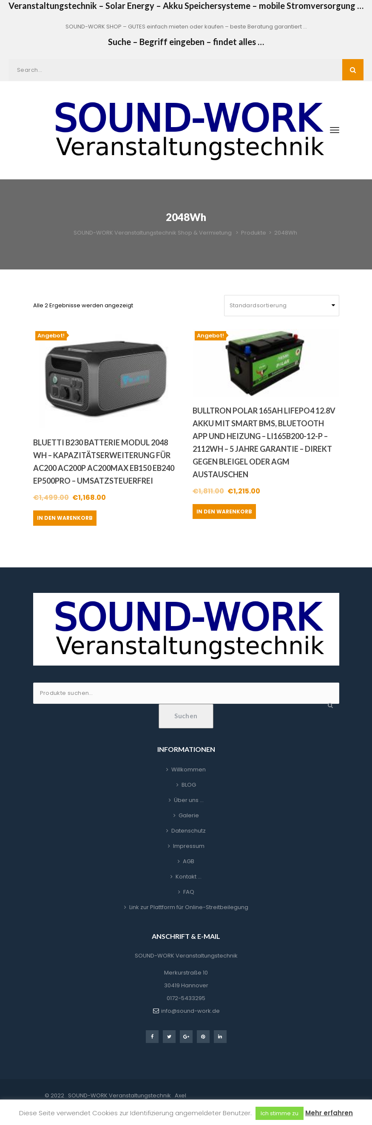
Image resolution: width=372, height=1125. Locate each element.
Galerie (189, 815)
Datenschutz (188, 831)
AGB (188, 861)
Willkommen (188, 769)
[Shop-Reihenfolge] (281, 305)
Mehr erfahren (329, 1112)
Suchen (186, 716)
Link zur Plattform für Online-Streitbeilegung (188, 907)
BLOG (189, 785)
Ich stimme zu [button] (279, 1113)
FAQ (188, 892)
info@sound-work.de (190, 1011)
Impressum (188, 846)
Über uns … (189, 800)
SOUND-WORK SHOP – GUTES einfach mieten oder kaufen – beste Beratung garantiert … (186, 27)
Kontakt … (189, 877)
